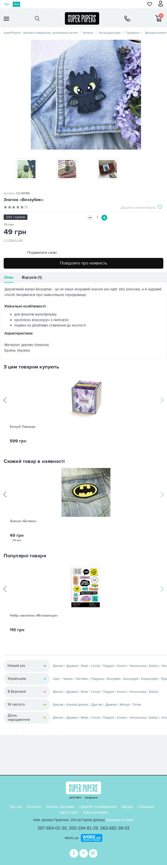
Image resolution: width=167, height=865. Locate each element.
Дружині (72, 666)
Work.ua (71, 838)
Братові (58, 705)
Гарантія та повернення (98, 807)
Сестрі (95, 666)
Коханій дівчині (77, 705)
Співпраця (146, 807)
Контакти (34, 807)
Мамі (84, 666)
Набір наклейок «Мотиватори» (34, 616)
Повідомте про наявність (83, 263)
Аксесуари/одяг (110, 33)
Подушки (97, 679)
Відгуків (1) (32, 277)
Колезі (122, 666)
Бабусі (153, 666)
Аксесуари (130, 679)
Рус (7, 4)
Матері (125, 705)
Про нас (15, 807)
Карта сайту (69, 812)
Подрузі (108, 666)
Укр (16, 4)
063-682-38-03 (114, 828)
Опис (8, 277)
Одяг (56, 679)
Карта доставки (95, 812)
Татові (136, 705)
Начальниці (138, 666)
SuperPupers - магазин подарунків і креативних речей (41, 33)
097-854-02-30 (52, 828)
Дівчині (58, 666)
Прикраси (133, 33)
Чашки (67, 679)
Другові (96, 705)
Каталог (88, 33)
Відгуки (127, 807)
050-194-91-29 (83, 828)
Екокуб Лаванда (22, 427)
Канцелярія (149, 679)
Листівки (81, 679)
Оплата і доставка (60, 807)
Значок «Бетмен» (23, 521)
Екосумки (113, 679)
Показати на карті (120, 820)
